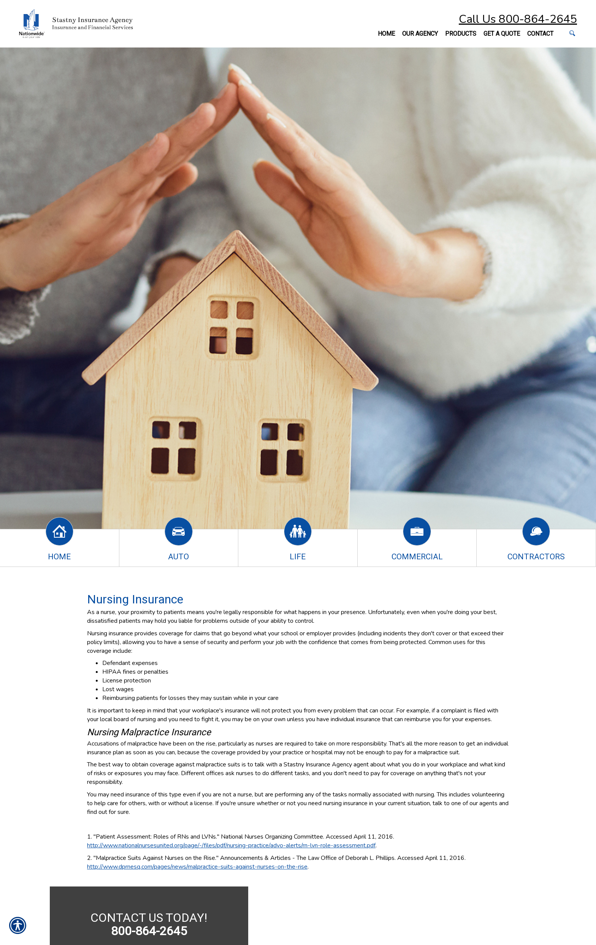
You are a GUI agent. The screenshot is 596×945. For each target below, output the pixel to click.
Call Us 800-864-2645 (518, 19)
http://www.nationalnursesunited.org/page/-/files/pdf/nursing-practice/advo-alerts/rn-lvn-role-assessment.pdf (231, 845)
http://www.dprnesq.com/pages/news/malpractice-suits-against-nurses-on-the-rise (197, 867)
